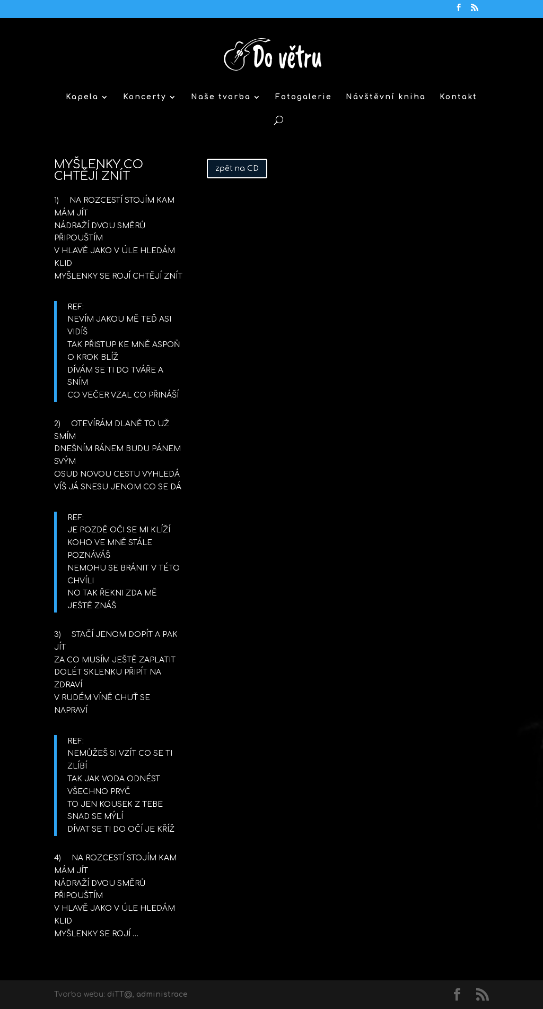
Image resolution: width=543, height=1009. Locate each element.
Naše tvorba (221, 97)
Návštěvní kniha (386, 97)
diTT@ (120, 994)
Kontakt (458, 97)
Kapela (82, 97)
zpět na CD (237, 169)
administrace (162, 994)
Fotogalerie (303, 97)
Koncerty (145, 97)
